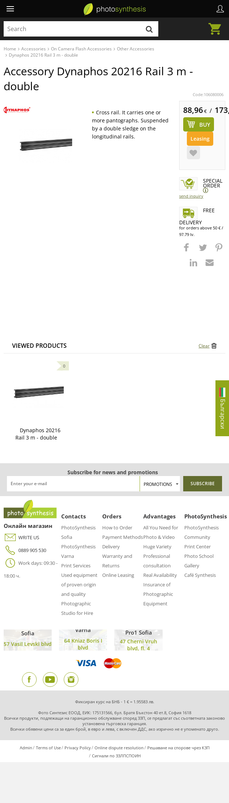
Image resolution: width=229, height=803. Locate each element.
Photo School (199, 556)
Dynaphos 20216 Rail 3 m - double (37, 434)
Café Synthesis (200, 575)
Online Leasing (118, 575)
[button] (187, 251)
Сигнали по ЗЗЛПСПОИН (116, 755)
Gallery (191, 565)
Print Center (197, 546)
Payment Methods (122, 537)
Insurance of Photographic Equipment (158, 594)
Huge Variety (157, 546)
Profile (220, 9)
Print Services (76, 565)
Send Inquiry (191, 196)
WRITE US (21, 537)
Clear (204, 346)
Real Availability (160, 575)
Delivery (111, 546)
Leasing (200, 138)
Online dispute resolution (119, 747)
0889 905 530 (25, 550)
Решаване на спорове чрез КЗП (178, 747)
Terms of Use (48, 747)
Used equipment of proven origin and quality (79, 584)
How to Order (117, 527)
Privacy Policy (77, 747)
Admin (26, 747)
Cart (216, 24)
